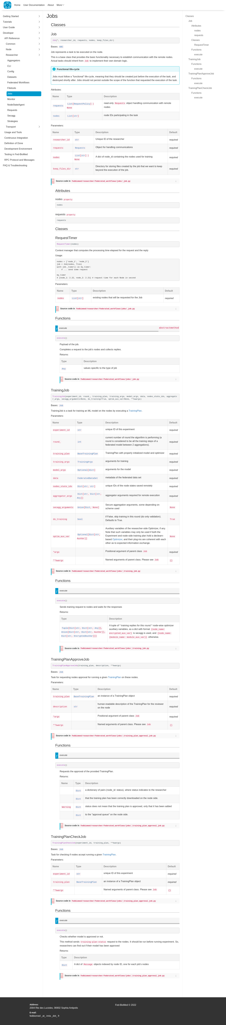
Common (23, 44)
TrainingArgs (85, 462)
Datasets (12, 77)
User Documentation (34, 5)
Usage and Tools (13, 132)
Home (17, 5)
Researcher (23, 55)
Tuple (65, 628)
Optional (83, 470)
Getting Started (22, 16)
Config (10, 71)
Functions (196, 49)
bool (80, 519)
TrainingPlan (135, 411)
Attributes (196, 26)
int (79, 442)
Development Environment (18, 149)
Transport (23, 127)
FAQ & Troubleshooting (15, 165)
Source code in (93, 181)
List (70, 104)
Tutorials (22, 22)
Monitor (11, 99)
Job (61, 405)
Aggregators (13, 60)
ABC (61, 47)
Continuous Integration (16, 138)
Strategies (12, 121)
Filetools (11, 88)
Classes (189, 16)
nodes (56, 116)
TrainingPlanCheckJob (200, 88)
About (51, 5)
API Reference (22, 38)
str (76, 116)
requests (58, 106)
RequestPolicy (82, 104)
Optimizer (117, 539)
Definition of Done (13, 143)
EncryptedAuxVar (83, 636)
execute (198, 54)
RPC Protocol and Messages (19, 160)
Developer (22, 33)
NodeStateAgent (15, 104)
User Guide (22, 27)
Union (81, 507)
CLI (9, 66)
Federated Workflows (18, 82)
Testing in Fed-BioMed (16, 154)
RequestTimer (201, 45)
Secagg (11, 115)
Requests (12, 110)
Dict (80, 486)
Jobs (9, 93)
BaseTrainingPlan (88, 454)
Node (23, 49)
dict (91, 470)
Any (64, 369)
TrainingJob (194, 59)
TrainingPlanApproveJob (201, 73)
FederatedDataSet (88, 478)
